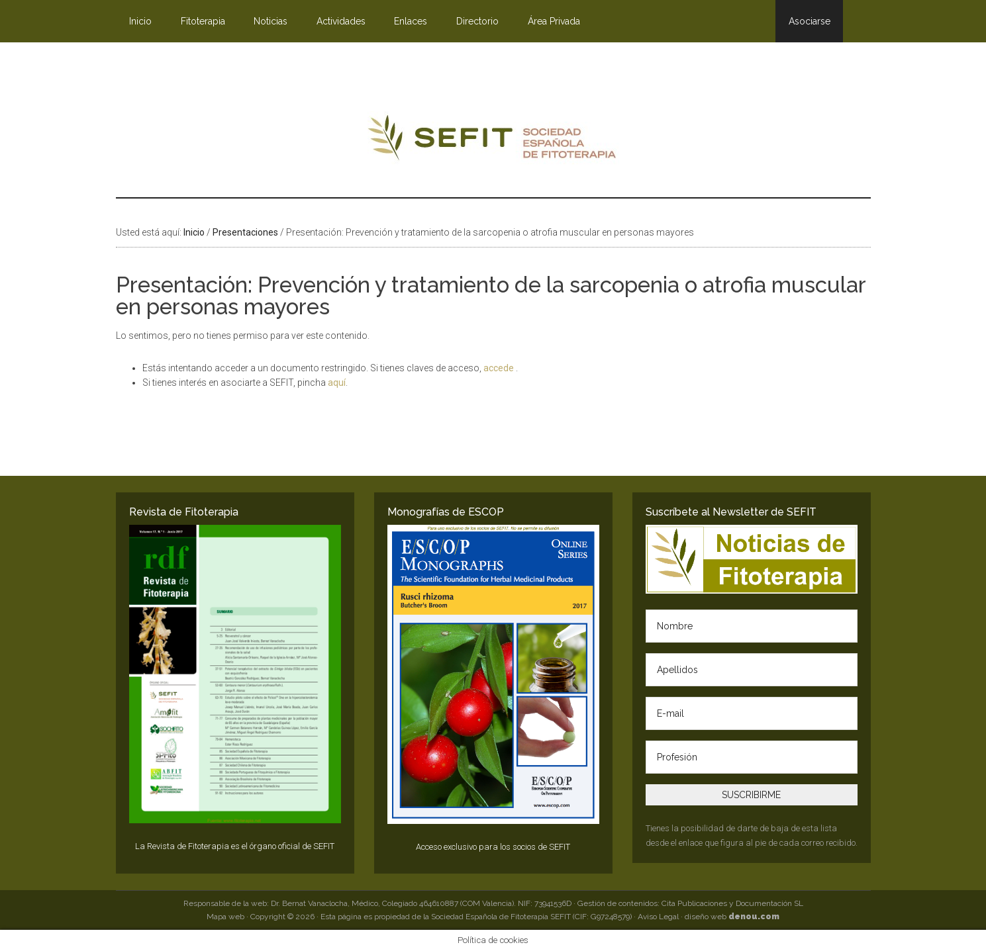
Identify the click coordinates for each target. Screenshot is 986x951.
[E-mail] (752, 713)
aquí (337, 382)
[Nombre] (752, 626)
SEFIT (493, 141)
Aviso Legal (658, 916)
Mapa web (225, 916)
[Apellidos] (752, 669)
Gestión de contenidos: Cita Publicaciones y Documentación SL (690, 903)
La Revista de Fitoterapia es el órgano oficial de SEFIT (234, 846)
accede (499, 368)
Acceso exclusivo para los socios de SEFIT (493, 847)
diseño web (732, 916)
